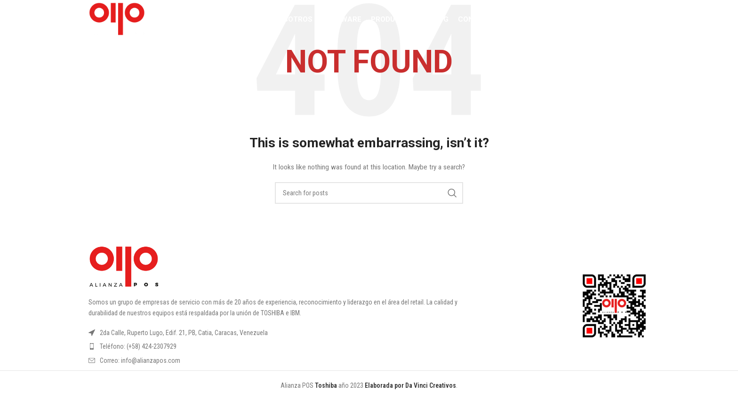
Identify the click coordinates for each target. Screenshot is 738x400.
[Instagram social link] (602, 21)
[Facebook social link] (590, 21)
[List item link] (290, 346)
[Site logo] (120, 20)
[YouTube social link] (616, 21)
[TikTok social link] (643, 21)
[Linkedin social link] (630, 21)
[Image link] (123, 266)
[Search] (571, 21)
